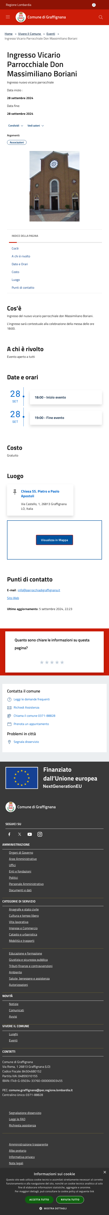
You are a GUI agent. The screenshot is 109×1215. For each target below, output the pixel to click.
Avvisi (13, 1016)
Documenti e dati (20, 890)
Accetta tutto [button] (39, 1199)
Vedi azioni (36, 125)
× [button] (104, 1172)
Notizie (13, 1004)
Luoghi (13, 1034)
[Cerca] (100, 17)
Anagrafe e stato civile (24, 909)
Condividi (16, 125)
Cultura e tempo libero (24, 915)
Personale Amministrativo (26, 883)
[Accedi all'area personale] (94, 5)
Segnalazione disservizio (25, 1112)
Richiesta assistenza (22, 1125)
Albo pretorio (17, 1150)
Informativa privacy (22, 1156)
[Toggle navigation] (7, 16)
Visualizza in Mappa (54, 540)
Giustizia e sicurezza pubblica (28, 959)
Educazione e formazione (25, 953)
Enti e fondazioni (20, 871)
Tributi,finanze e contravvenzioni (31, 966)
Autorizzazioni (18, 984)
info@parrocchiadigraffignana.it (39, 590)
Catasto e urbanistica (23, 934)
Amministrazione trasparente (28, 1144)
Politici (13, 877)
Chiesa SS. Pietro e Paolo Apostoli (40, 494)
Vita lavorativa (18, 921)
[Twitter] (19, 834)
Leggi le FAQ (17, 1119)
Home (9, 33)
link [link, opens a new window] (92, 1191)
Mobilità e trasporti (21, 940)
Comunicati (16, 1010)
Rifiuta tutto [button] (70, 1199)
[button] (54, 1208)
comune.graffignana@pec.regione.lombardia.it (41, 1090)
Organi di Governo (21, 852)
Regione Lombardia (18, 4)
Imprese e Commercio (23, 928)
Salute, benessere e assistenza (29, 978)
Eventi (50, 33)
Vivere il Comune (30, 33)
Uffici (12, 865)
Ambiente (15, 972)
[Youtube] (30, 834)
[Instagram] (40, 834)
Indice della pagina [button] (25, 236)
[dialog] (54, 1191)
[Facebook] (9, 834)
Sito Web (13, 598)
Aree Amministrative (23, 858)
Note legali (16, 1163)
